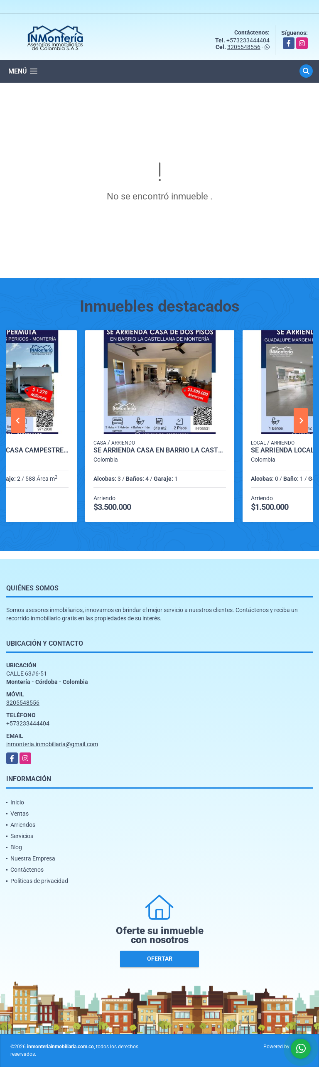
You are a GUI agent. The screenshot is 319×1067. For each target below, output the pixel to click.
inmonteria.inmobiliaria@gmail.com (52, 744)
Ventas (19, 813)
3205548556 (243, 47)
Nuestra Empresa (32, 858)
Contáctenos (27, 869)
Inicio (17, 802)
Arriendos (22, 824)
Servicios (21, 836)
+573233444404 (248, 40)
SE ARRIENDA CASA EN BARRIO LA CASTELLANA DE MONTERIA (159, 450)
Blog (16, 847)
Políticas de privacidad (39, 881)
